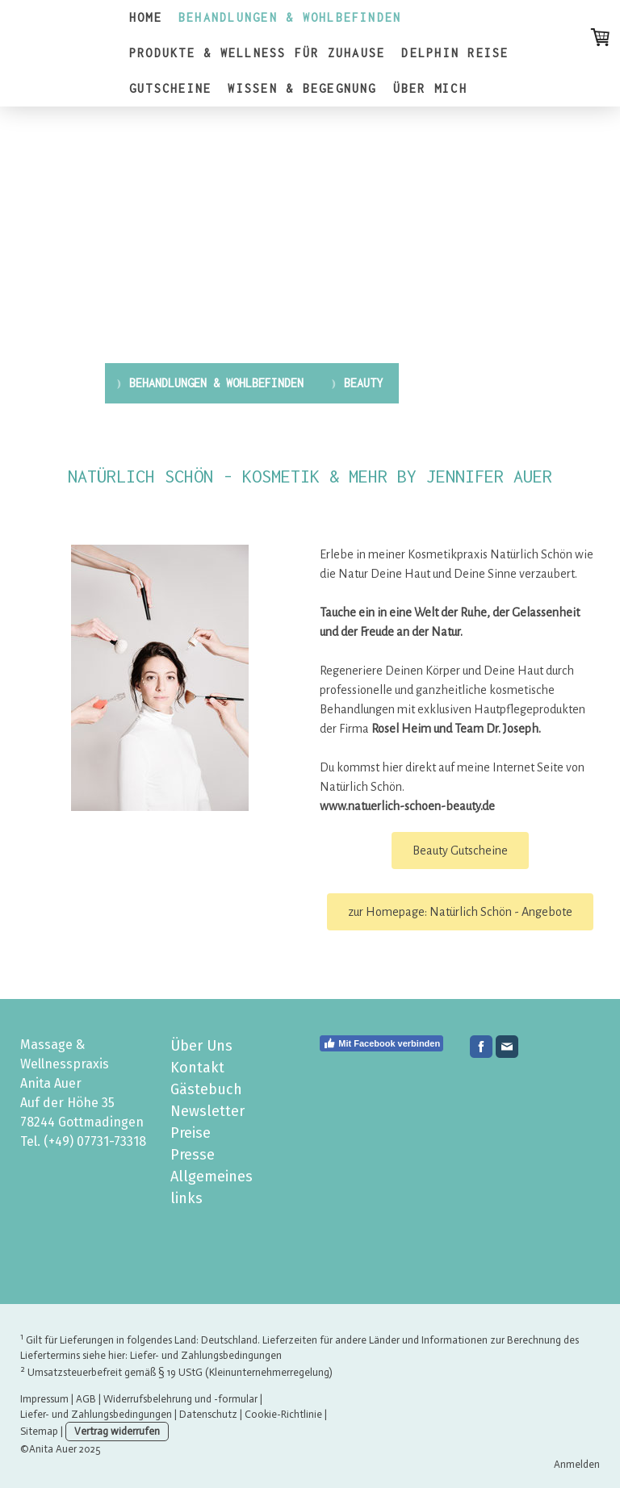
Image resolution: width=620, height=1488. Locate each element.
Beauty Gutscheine (460, 850)
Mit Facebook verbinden (381, 1043)
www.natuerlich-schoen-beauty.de (407, 806)
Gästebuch (206, 1089)
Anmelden (577, 1464)
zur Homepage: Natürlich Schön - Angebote (460, 911)
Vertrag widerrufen (117, 1431)
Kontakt (197, 1067)
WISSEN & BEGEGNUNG (302, 88)
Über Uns (201, 1046)
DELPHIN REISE (455, 53)
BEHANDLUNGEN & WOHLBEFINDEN (289, 17)
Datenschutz (208, 1414)
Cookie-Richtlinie (283, 1414)
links (186, 1198)
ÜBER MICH (430, 88)
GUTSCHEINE (170, 88)
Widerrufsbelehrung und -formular (180, 1399)
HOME (145, 17)
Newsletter (207, 1111)
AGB (86, 1399)
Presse (192, 1155)
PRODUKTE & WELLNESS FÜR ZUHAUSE (257, 53)
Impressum (44, 1399)
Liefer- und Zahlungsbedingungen (206, 1355)
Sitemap (39, 1431)
